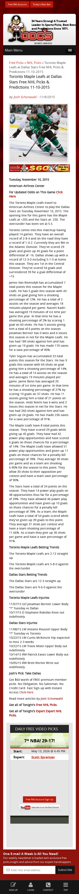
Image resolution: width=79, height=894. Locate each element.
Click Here (26, 692)
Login (31, 886)
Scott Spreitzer (43, 757)
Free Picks (16, 63)
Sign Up (13, 886)
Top (65, 886)
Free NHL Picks (46, 705)
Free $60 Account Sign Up (39, 799)
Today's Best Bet (41, 4)
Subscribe (65, 870)
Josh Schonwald (24, 97)
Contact (48, 886)
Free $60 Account (17, 4)
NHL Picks (34, 63)
